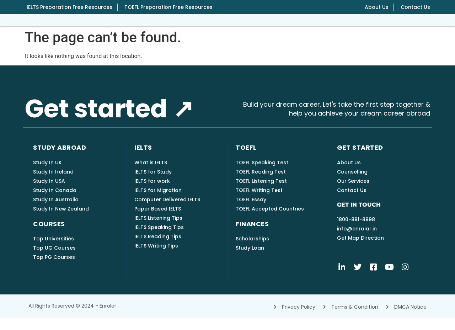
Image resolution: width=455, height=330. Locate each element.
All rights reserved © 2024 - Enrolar (72, 317)
